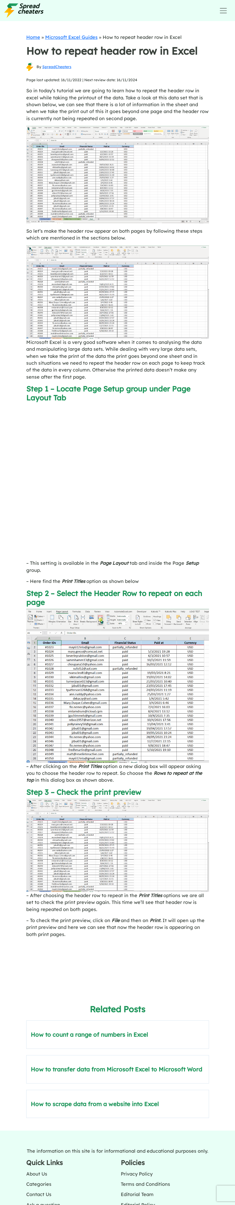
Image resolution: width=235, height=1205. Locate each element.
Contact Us (38, 1194)
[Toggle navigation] (223, 10)
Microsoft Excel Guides (71, 37)
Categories (38, 1184)
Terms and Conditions (145, 1184)
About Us (36, 1174)
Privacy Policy (137, 1174)
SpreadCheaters (56, 66)
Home (33, 37)
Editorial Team (137, 1194)
